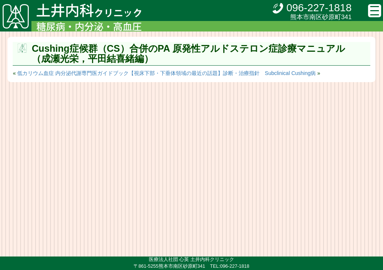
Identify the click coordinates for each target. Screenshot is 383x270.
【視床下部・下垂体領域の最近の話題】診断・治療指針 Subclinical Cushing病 (222, 73)
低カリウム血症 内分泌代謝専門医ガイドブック (73, 73)
